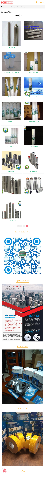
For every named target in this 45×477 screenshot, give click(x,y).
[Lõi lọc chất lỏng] (7, 3)
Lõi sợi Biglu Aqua (33, 72)
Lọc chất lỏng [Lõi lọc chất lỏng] (11, 7)
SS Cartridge (34, 196)
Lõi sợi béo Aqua (11, 97)
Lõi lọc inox (11, 196)
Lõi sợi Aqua (11, 121)
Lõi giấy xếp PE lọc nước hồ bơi (11, 72)
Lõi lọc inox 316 (33, 41)
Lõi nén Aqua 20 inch (33, 121)
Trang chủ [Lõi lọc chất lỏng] (3, 7)
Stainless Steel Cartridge (11, 221)
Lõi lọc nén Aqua (33, 146)
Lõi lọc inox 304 (11, 47)
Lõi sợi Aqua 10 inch (33, 97)
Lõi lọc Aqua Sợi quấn (11, 146)
